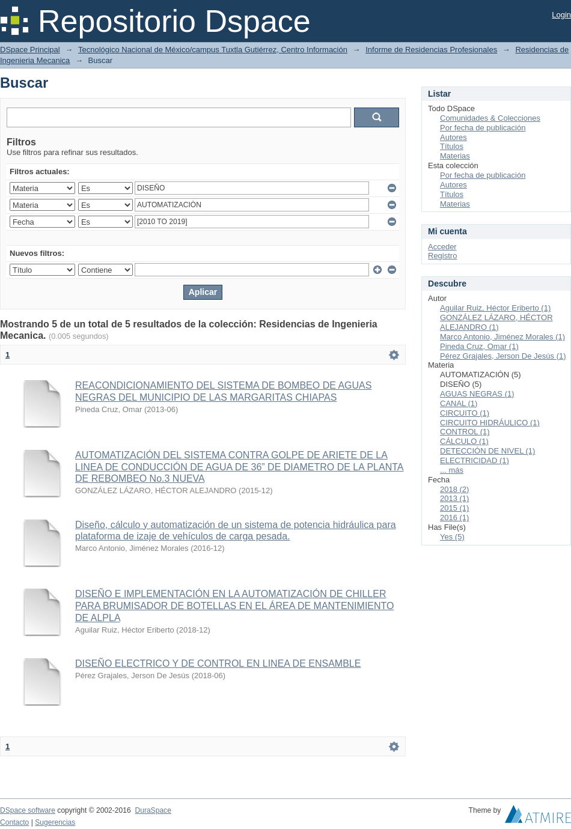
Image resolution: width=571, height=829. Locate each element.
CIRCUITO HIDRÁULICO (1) (490, 422)
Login (561, 14)
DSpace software (27, 810)
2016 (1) (454, 517)
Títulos (451, 146)
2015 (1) (454, 507)
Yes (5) (452, 536)
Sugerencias (55, 822)
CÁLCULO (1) (464, 441)
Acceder (442, 246)
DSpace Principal (30, 49)
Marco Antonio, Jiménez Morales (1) (502, 336)
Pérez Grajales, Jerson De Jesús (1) (503, 355)
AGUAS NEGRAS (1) (477, 393)
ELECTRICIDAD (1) (474, 460)
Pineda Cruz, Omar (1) (479, 346)
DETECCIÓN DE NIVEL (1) (487, 450)
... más (451, 470)
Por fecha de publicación (482, 127)
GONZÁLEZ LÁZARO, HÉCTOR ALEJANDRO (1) (496, 322)
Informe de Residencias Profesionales (431, 49)
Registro (442, 255)
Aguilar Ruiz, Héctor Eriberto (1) (495, 307)
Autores (453, 137)
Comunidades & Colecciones (490, 118)
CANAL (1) (458, 403)
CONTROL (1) (465, 431)
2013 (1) (454, 498)
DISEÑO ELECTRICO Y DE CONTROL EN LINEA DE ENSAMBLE (218, 663)
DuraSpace (153, 810)
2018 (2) (454, 489)
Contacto (14, 822)
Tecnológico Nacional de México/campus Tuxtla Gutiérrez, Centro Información (212, 49)
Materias (455, 155)
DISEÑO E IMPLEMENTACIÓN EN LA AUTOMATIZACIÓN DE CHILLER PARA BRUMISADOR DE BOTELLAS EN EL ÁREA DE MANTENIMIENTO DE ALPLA (234, 606)
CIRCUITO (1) (464, 413)
